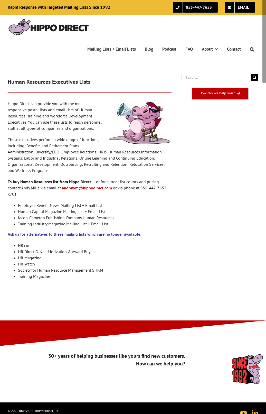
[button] (251, 49)
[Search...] (216, 77)
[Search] (254, 77)
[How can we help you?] (220, 93)
